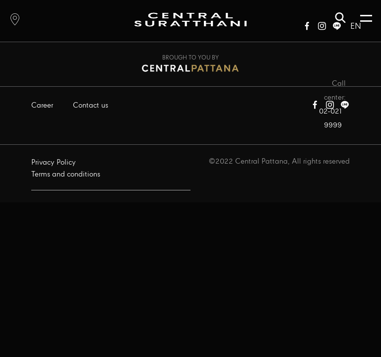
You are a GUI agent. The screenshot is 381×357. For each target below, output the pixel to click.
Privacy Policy (53, 162)
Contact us (90, 105)
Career (42, 105)
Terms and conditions (65, 174)
